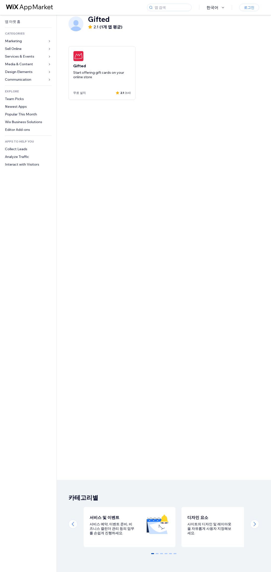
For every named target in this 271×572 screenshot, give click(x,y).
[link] (28, 22)
